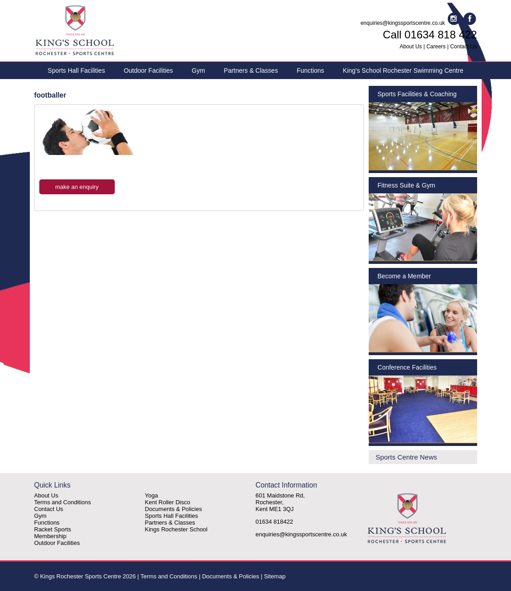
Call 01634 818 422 (430, 34)
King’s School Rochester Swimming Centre (403, 70)
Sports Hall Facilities (76, 70)
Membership (50, 536)
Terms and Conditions (62, 502)
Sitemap (275, 576)
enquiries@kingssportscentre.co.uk (403, 23)
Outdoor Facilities (148, 70)
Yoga (151, 495)
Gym (198, 70)
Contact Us (463, 46)
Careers (436, 46)
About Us (411, 46)
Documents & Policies (173, 509)
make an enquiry (76, 186)
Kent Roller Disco (167, 502)
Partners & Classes (251, 70)
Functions (310, 70)
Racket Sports (52, 529)
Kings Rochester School (176, 529)
